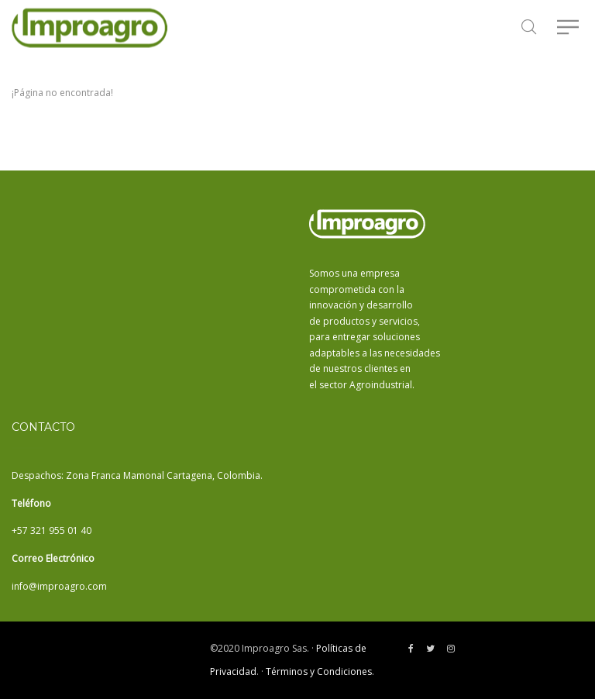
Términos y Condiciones (319, 671)
